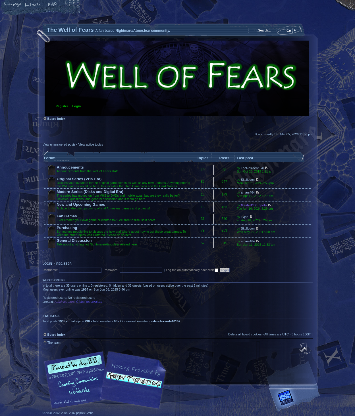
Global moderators (89, 301)
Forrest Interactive (296, 400)
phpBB (107, 380)
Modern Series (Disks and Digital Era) (90, 192)
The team (54, 342)
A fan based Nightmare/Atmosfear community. (132, 384)
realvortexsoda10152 (165, 321)
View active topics (90, 144)
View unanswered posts (59, 144)
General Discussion (74, 240)
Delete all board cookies (244, 334)
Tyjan (244, 216)
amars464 (248, 192)
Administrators (64, 301)
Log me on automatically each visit (192, 270)
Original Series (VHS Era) (79, 179)
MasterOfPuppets (254, 205)
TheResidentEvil (252, 168)
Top (305, 349)
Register (62, 106)
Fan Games (67, 216)
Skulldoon (248, 179)
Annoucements (70, 167)
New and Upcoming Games (81, 204)
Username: (50, 270)
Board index (177, 78)
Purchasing (67, 228)
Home (13, 4)
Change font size (33, 4)
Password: (111, 270)
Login (76, 106)
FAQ (53, 4)
